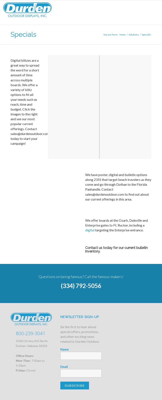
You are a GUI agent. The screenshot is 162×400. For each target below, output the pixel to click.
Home (122, 34)
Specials (23, 34)
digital (89, 230)
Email (64, 367)
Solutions (134, 34)
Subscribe (75, 385)
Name (64, 349)
